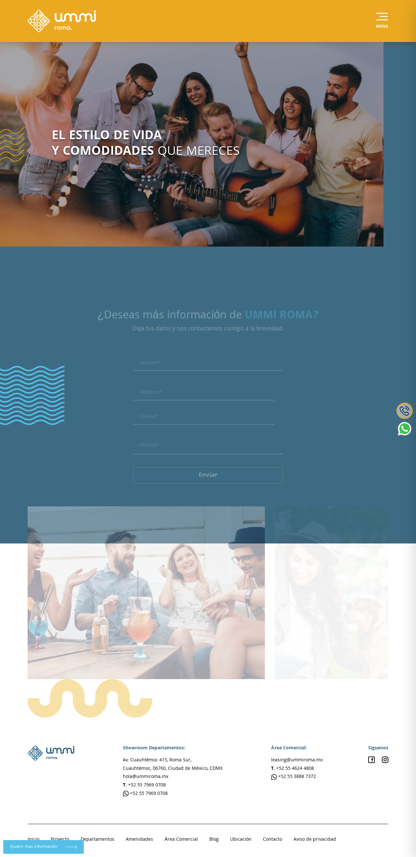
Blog (214, 840)
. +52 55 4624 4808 (292, 769)
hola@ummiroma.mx (145, 777)
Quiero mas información (43, 846)
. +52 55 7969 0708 (144, 785)
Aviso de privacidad (314, 840)
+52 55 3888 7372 (293, 777)
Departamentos (97, 840)
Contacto (272, 840)
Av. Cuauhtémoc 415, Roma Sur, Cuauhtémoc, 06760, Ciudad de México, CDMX (173, 765)
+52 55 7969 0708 (145, 794)
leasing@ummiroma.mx (297, 760)
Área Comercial (181, 840)
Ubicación (241, 840)
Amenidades (139, 840)
